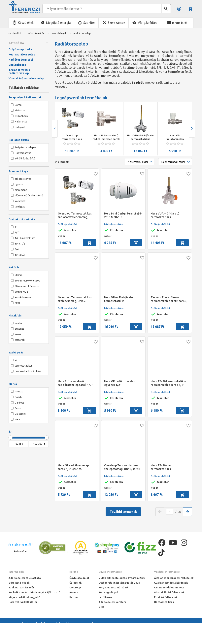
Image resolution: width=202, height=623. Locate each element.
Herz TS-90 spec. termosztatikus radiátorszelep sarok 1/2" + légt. (169, 467)
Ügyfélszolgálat (79, 577)
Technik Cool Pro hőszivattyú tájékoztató (34, 592)
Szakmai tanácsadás (21, 587)
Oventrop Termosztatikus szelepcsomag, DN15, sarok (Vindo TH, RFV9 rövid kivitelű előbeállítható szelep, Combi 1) (122, 467)
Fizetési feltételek (165, 597)
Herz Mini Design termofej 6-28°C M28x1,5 (123, 215)
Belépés (179, 8)
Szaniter (89, 22)
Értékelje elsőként (67, 224)
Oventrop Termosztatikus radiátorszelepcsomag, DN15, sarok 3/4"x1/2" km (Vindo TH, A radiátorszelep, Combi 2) (72, 137)
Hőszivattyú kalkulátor (23, 602)
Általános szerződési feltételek (173, 577)
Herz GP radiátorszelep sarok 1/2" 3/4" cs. (73, 467)
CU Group (75, 587)
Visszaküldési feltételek (169, 592)
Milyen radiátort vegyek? (24, 597)
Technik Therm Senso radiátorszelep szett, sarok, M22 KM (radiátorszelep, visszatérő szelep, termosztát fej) (169, 299)
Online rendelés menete (169, 587)
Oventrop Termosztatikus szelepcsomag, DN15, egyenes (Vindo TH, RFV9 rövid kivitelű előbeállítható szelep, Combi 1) (76, 299)
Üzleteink (75, 582)
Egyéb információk (110, 571)
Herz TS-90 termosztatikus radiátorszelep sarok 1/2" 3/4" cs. (168, 383)
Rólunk (73, 571)
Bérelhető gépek (19, 582)
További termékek (123, 511)
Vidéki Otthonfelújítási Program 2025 (122, 577)
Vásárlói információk (167, 571)
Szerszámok (116, 22)
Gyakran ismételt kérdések (171, 582)
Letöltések (105, 597)
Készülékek (26, 22)
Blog (101, 606)
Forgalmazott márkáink (113, 587)
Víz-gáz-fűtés (147, 22)
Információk (16, 571)
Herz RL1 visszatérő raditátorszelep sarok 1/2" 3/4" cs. (106, 137)
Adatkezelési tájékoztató (25, 577)
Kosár (190, 8)
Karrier (73, 597)
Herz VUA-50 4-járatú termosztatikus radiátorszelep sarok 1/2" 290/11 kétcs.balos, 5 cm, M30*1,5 (140, 137)
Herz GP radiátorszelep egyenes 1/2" (174, 137)
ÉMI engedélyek (109, 592)
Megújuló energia (58, 22)
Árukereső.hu (20, 551)
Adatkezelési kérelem (112, 602)
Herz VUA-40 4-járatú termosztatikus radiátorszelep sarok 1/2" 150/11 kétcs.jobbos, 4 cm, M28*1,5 (168, 215)
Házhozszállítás (164, 602)
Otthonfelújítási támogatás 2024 (119, 582)
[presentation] (55, 129)
